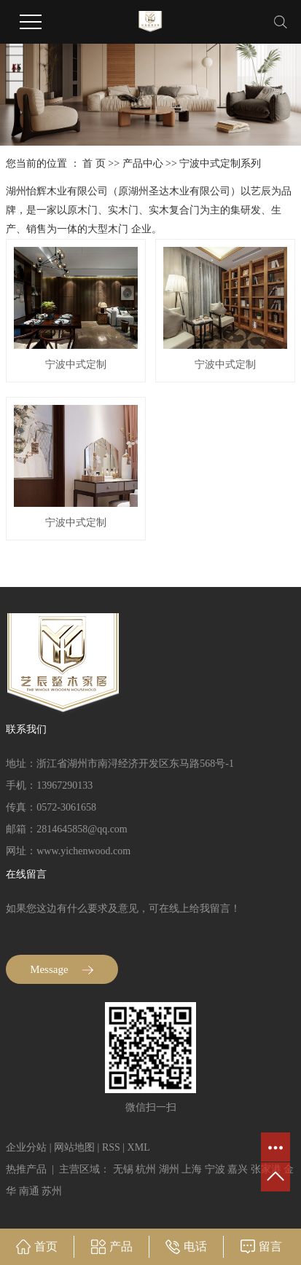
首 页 (94, 163)
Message (62, 969)
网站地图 (74, 1147)
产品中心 (142, 163)
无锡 (123, 1169)
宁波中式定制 (75, 364)
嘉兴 (237, 1169)
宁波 (215, 1169)
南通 (29, 1191)
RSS (111, 1147)
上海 (191, 1169)
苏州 (52, 1191)
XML (139, 1147)
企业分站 (26, 1147)
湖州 (169, 1169)
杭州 (146, 1169)
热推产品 (26, 1169)
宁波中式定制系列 (220, 163)
